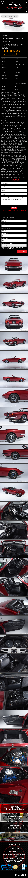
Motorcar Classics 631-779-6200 (14, 211)
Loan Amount (5, 229)
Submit (14, 208)
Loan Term (4, 238)
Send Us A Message (14, 848)
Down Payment (6, 224)
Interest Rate (5, 233)
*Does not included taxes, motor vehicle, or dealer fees (12, 248)
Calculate (22, 252)
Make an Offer (9, 54)
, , (14, 855)
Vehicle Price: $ (6, 219)
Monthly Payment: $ (7, 243)
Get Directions (14, 851)
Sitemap (2, 873)
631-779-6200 (14, 856)
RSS (6, 873)
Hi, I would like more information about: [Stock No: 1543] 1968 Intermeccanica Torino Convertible (14, 201)
